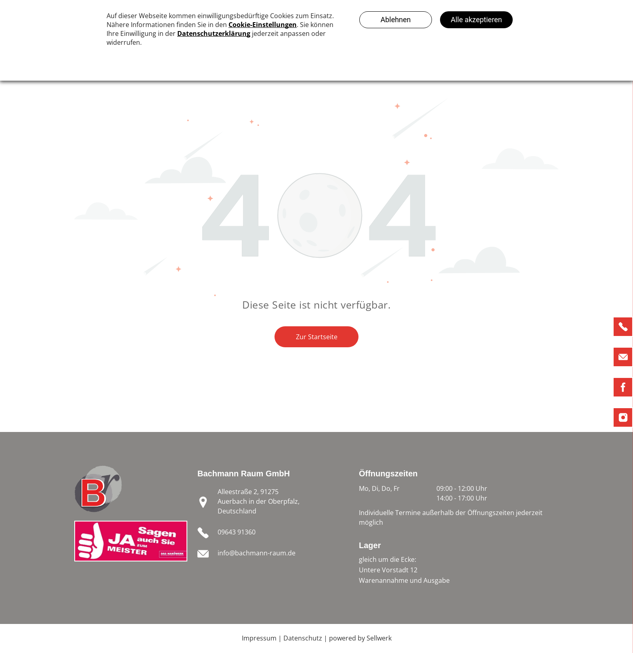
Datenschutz (302, 638)
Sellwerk (379, 638)
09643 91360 (237, 532)
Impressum (259, 638)
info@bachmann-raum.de (257, 553)
